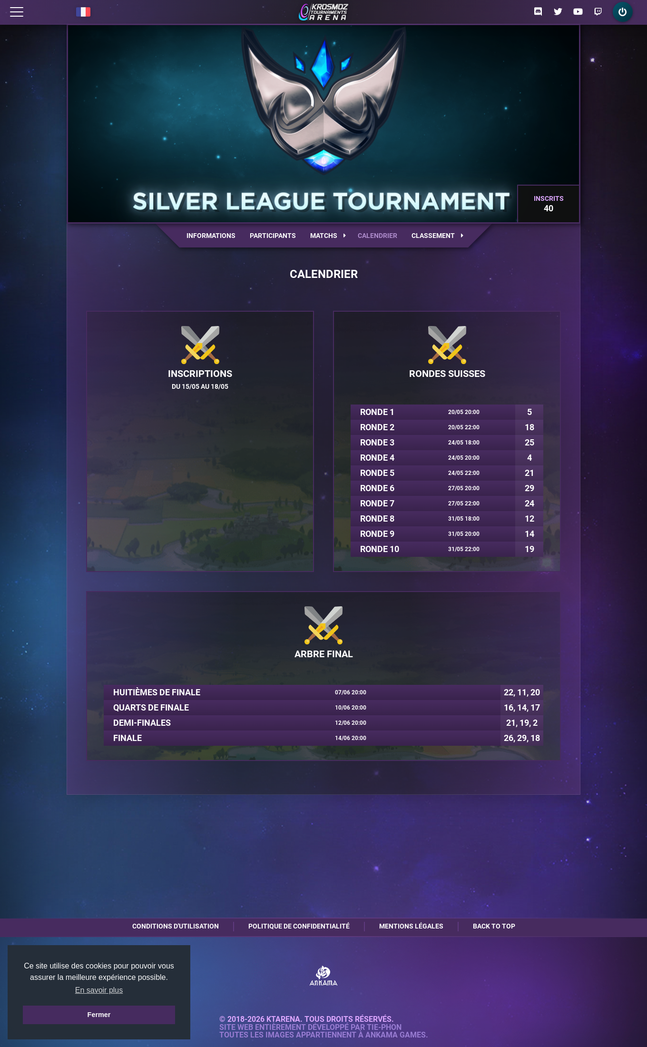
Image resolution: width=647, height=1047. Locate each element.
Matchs (328, 235)
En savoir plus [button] (99, 990)
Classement (437, 235)
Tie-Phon (384, 1027)
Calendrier (377, 235)
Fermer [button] (99, 1014)
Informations (210, 235)
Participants (273, 235)
